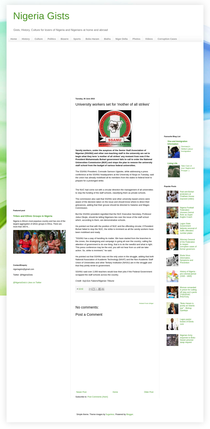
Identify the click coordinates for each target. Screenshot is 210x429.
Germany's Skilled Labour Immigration (187, 148)
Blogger (129, 414)
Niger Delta (122, 39)
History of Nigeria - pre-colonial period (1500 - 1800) (188, 273)
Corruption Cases (167, 39)
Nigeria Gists (41, 15)
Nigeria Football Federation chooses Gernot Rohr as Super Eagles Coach (187, 212)
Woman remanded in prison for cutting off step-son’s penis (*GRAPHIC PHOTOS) (188, 292)
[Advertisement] (105, 70)
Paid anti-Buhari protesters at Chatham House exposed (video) (187, 195)
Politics (52, 39)
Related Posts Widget (146, 303)
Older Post (148, 392)
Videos (149, 39)
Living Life (172, 163)
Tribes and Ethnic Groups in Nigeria (32, 216)
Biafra (107, 39)
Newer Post (81, 392)
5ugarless (110, 414)
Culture (39, 39)
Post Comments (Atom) (97, 397)
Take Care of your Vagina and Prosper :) (188, 168)
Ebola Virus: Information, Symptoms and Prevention (186, 259)
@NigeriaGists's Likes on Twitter (27, 282)
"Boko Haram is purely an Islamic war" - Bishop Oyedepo (187, 307)
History (26, 39)
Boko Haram (92, 39)
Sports (77, 39)
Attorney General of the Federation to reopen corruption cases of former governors (188, 244)
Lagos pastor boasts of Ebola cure (187, 321)
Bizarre (64, 39)
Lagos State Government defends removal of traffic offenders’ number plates (188, 228)
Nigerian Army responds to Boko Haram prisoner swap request (187, 338)
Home (13, 39)
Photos (136, 39)
